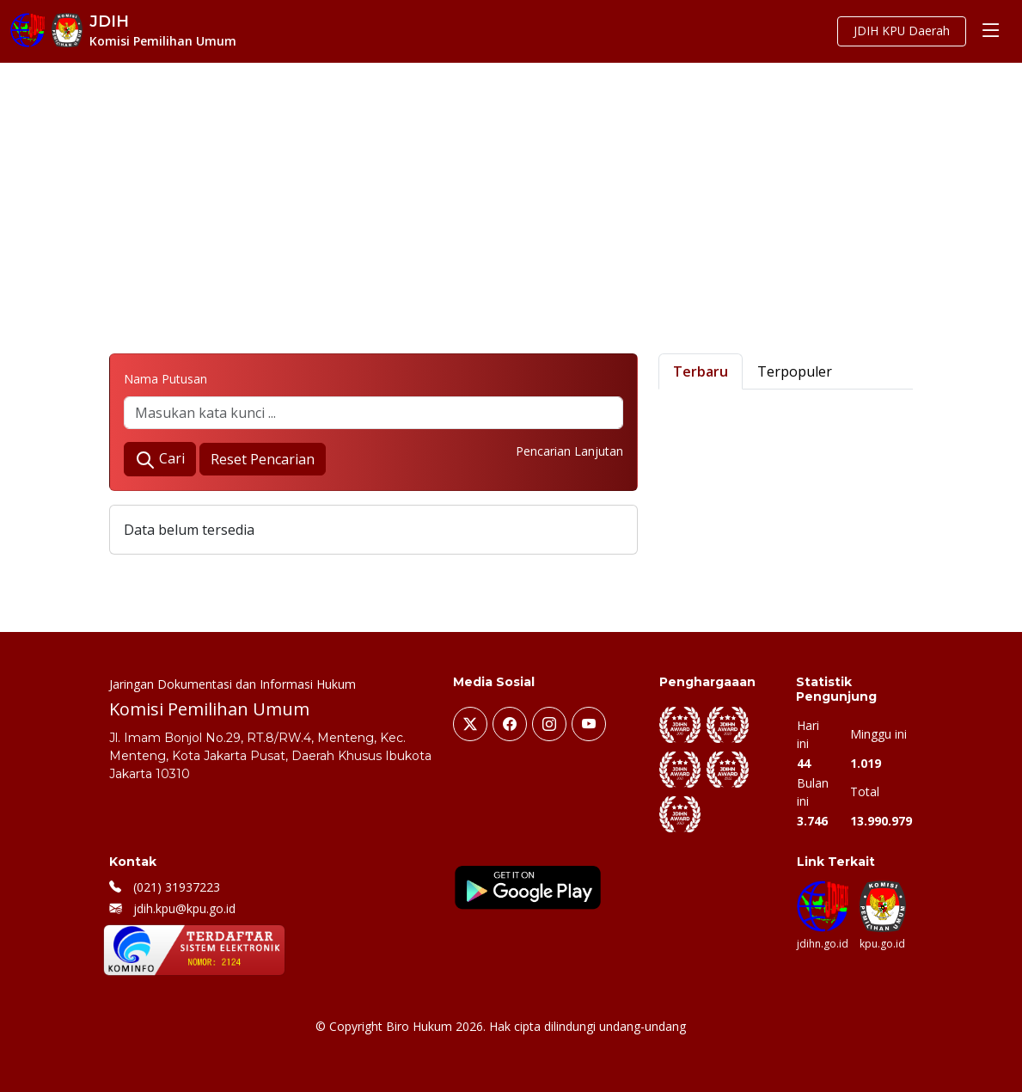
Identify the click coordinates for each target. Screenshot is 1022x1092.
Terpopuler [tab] (794, 371)
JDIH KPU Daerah (899, 31)
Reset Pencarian (263, 459)
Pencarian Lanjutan (569, 451)
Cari (160, 459)
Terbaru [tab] (700, 371)
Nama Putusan (165, 379)
